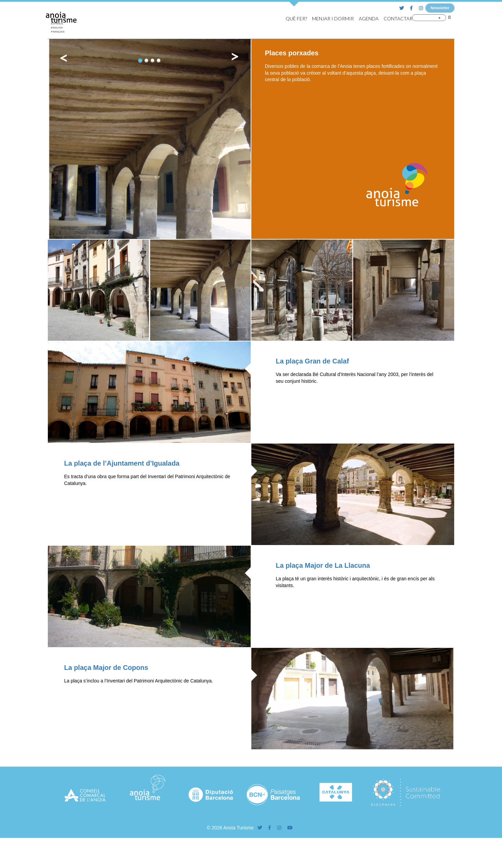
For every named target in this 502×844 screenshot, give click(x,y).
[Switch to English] (59, 28)
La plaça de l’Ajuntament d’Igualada (121, 463)
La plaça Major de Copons (106, 667)
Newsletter (439, 8)
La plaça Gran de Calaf (312, 361)
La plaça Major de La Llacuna (323, 565)
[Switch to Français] (59, 32)
